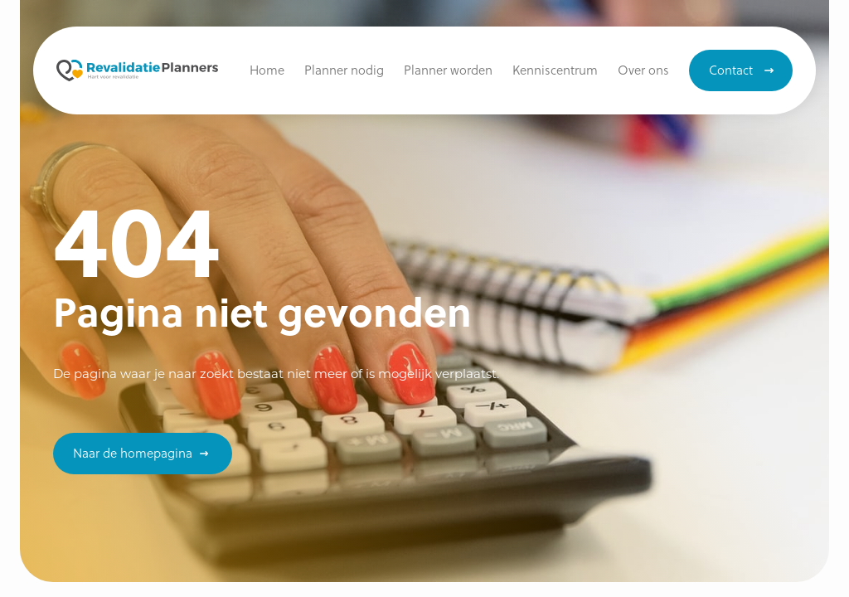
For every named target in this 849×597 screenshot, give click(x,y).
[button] (555, 70)
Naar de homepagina (132, 453)
